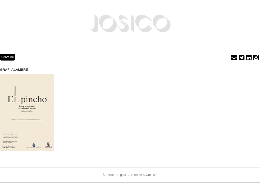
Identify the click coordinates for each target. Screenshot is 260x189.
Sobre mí (7, 57)
